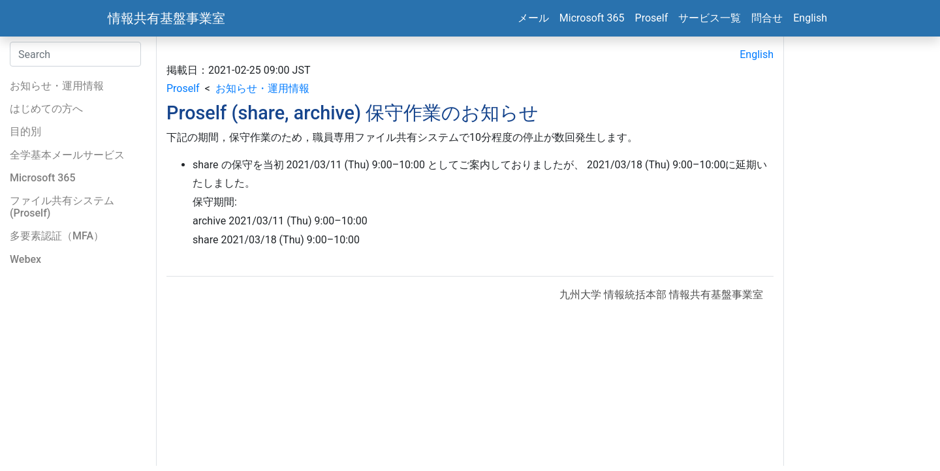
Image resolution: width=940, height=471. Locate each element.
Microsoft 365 (592, 18)
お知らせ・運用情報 (262, 88)
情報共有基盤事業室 (166, 18)
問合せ (767, 18)
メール (533, 18)
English (810, 18)
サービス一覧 (709, 18)
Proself (651, 18)
